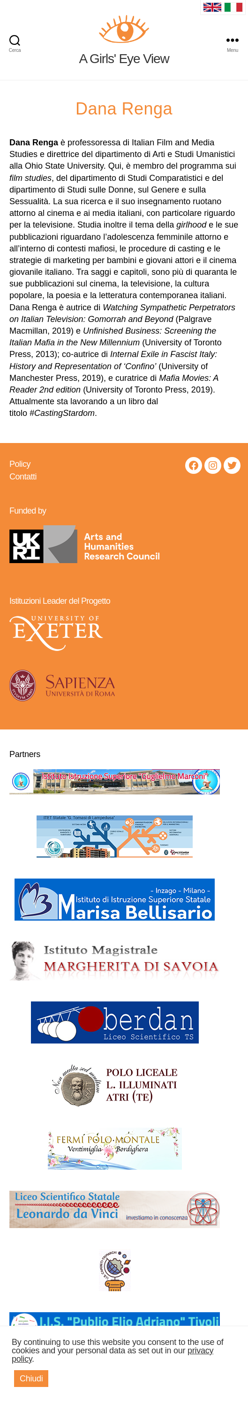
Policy (19, 464)
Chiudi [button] (31, 1378)
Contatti (23, 476)
